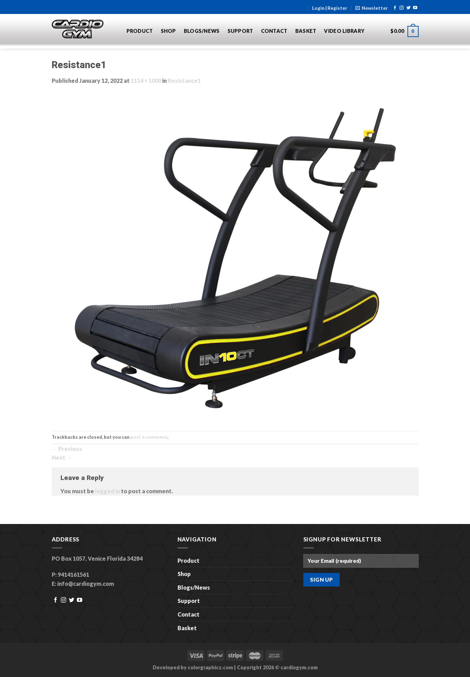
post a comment (148, 437)
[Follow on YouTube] (415, 8)
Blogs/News (202, 31)
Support (240, 31)
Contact (274, 31)
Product (139, 31)
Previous (67, 448)
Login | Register (329, 8)
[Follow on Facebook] (395, 8)
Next (62, 457)
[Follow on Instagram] (401, 8)
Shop (168, 31)
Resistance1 (184, 80)
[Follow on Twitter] (408, 8)
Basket (306, 31)
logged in (107, 491)
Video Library (344, 31)
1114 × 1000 (146, 80)
